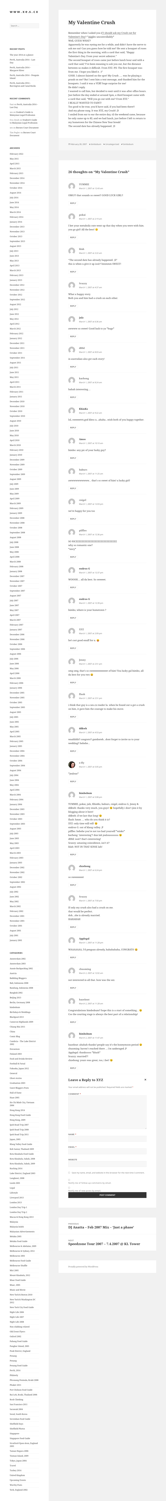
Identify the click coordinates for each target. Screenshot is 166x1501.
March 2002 (15, 906)
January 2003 (16, 862)
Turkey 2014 (15, 1470)
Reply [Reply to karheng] (73, 397)
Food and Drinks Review (21, 1058)
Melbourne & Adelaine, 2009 (23, 1246)
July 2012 (14, 309)
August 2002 (15, 887)
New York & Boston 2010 (21, 1294)
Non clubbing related (20, 1326)
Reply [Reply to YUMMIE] (73, 203)
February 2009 (16, 508)
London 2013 (16, 1202)
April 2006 (14, 673)
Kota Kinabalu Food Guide (22, 1154)
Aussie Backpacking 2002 (21, 968)
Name (72, 1134)
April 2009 (14, 498)
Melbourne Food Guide (20, 1260)
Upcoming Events (18, 1480)
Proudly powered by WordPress (83, 1266)
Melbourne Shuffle (18, 1265)
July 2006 (14, 658)
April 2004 (14, 789)
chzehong (84, 866)
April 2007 (14, 615)
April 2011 (14, 382)
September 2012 (17, 299)
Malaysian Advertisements (22, 1231)
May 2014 (14, 207)
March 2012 (15, 328)
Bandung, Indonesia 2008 (21, 988)
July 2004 (14, 775)
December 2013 (17, 226)
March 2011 (15, 387)
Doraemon (15, 1049)
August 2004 (15, 770)
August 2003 (15, 828)
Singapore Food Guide (20, 1438)
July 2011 (14, 367)
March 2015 (15, 168)
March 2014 (15, 212)
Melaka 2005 (15, 1236)
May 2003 (14, 843)
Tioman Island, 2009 (19, 1456)
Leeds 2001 (15, 1183)
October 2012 (16, 294)
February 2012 (16, 333)
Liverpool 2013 (17, 1197)
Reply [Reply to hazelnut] (73, 1022)
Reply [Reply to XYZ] (73, 648)
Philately (14, 1375)
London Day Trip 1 (18, 1207)
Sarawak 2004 (16, 1409)
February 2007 (16, 624)
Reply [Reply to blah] (73, 271)
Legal (12, 1188)
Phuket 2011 (15, 1385)
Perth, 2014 (15, 1370)
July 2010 (14, 425)
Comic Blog (15, 1036)
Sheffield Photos (17, 1428)
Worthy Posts (16, 1485)
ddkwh (83, 728)
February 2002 (16, 911)
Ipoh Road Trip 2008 (19, 1129)
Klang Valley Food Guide (21, 1144)
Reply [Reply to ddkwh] (73, 751)
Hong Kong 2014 (17, 1110)
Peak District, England (20, 1351)
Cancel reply (144, 1081)
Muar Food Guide (18, 1280)
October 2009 (16, 469)
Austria (13, 973)
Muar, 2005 (15, 1285)
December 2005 (17, 692)
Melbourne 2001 (17, 1256)
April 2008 (14, 556)
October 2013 (16, 236)
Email (72, 1147)
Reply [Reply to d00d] (73, 366)
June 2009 (14, 489)
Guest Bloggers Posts (19, 1088)
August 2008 (15, 537)
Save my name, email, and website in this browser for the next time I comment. (108, 1172)
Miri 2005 (14, 1270)
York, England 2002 (19, 1489)
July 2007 (14, 600)
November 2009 (17, 464)
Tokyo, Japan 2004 (18, 1460)
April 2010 (14, 440)
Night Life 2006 (17, 1312)
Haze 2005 (14, 1097)
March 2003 (15, 853)
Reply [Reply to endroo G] (73, 587)
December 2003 (17, 809)
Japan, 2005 (15, 1139)
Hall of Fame (15, 1092)
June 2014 (14, 202)
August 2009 (15, 479)
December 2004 (17, 751)
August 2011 (15, 362)
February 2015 (16, 173)
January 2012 (16, 338)
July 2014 (14, 197)
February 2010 (16, 450)
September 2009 (17, 474)
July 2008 (14, 542)
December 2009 (17, 459)
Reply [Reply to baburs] (73, 488)
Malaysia (14, 1222)
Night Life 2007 (17, 1317)
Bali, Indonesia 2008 (19, 983)
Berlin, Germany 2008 (20, 1002)
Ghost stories (16, 1078)
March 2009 (15, 503)
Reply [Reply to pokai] (73, 237)
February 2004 (16, 799)
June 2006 (14, 663)
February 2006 (16, 683)
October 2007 (16, 586)
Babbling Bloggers (18, 978)
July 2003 (14, 833)
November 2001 (17, 921)
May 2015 (14, 158)
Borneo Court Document (27, 127)
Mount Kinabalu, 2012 (20, 1275)
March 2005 (15, 736)
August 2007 (15, 595)
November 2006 (17, 639)
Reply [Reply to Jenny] (73, 682)
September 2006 (17, 649)
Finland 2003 (16, 1054)
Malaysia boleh (17, 1226)
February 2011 (16, 391)
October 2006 (16, 644)
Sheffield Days (16, 1423)
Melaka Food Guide (18, 1241)
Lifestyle (14, 1192)
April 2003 (14, 848)
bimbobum (15, 1007)
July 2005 (14, 717)
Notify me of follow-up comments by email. (89, 1183)
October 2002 (16, 877)
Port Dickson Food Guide (21, 1389)
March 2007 (15, 620)
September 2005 (17, 707)
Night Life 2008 (17, 1322)
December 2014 (17, 178)
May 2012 (14, 319)
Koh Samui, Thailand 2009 (22, 1149)
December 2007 (17, 576)
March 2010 (15, 445)
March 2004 (15, 794)
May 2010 (14, 435)
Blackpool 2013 (17, 1017)
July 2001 (14, 935)
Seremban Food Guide (20, 1419)
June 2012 (14, 314)
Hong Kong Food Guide (20, 1115)
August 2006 (15, 654)
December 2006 (17, 634)
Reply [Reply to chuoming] (73, 988)
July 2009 (14, 484)
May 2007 (14, 610)
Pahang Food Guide (19, 1341)
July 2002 (14, 891)
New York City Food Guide (22, 1307)
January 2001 (16, 940)
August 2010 (15, 421)
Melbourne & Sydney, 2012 (22, 1251)
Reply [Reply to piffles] (73, 557)
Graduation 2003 (17, 1083)
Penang (13, 1356)
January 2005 (16, 746)
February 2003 (16, 857)
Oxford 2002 (15, 1336)
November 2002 (17, 872)
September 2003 (17, 823)
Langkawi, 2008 (17, 1178)
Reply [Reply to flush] (73, 716)
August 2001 (15, 930)
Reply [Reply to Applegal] (73, 957)
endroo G (84, 568)
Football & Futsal (17, 1063)
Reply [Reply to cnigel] (73, 518)
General (13, 1073)
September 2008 (17, 532)
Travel (13, 1465)
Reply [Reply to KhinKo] (73, 427)
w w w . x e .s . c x (24, 11)
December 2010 (17, 401)
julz (81, 317)
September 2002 (17, 882)
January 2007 (16, 629)
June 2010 (14, 430)
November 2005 (17, 697)
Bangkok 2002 (16, 992)
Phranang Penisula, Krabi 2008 (24, 1380)
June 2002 (14, 896)
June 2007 (14, 605)
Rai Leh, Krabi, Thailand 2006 (23, 1394)
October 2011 (16, 353)
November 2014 (17, 183)
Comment (74, 1094)
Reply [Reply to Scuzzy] (73, 306)
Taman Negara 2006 (19, 1451)
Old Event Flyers (17, 1331)
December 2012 (17, 285)
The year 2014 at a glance (21, 55)
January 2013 (16, 280)
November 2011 (17, 348)
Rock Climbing (16, 1399)
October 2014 (16, 188)
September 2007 (17, 590)
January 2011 (16, 396)
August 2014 (15, 192)
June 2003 (14, 838)
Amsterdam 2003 (18, 963)
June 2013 (14, 255)
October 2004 (16, 760)
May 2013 (14, 260)
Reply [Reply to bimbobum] (73, 854)
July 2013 (14, 251)
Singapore (14, 1433)
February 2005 (16, 741)
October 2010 (16, 411)
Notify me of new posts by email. (84, 1190)
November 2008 (17, 522)
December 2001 (17, 916)
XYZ (99, 1080)
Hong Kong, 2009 (17, 1120)
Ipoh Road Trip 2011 (19, 1134)
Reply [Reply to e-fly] (73, 781)
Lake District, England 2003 (22, 1173)
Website (72, 1159)
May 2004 (14, 785)
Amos (82, 439)
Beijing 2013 (15, 997)
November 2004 (17, 756)
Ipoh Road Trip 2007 (19, 1124)
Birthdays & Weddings (20, 1012)
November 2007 (17, 581)
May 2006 (14, 668)
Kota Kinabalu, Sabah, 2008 (22, 1158)
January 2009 (16, 513)
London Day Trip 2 (18, 1212)
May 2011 (14, 377)
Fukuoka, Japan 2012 (19, 1068)
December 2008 (17, 518)
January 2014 (16, 222)
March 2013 (15, 270)
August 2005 (15, 712)
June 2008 (14, 547)
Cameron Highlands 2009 (21, 1022)
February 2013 (16, 275)
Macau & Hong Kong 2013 (22, 1217)
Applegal (84, 938)
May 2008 (14, 552)
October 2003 (16, 819)
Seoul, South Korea (18, 1414)
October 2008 (16, 527)
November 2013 (17, 231)
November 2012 (17, 289)
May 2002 (14, 901)
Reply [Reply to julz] (73, 336)
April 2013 (14, 265)
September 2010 (17, 416)
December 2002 (17, 867)
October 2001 (16, 925)
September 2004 (17, 765)
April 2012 (14, 323)
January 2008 (16, 571)
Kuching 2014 (16, 1168)
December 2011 (17, 343)
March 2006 (15, 678)
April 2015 (14, 163)
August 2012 (15, 304)
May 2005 (14, 726)
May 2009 (14, 493)
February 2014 (16, 217)
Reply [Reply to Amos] (73, 458)
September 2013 (17, 241)
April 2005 (14, 731)
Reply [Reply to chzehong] (73, 885)
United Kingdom (17, 1475)
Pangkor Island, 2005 (19, 1346)
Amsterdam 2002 (18, 958)
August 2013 (15, 246)
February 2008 (16, 566)
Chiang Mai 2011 (17, 1026)
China (12, 1031)
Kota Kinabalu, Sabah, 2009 (22, 1163)
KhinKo (83, 408)
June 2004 (14, 780)
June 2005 (14, 722)
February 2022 (16, 154)
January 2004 (16, 804)
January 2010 (16, 455)
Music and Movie (17, 1289)
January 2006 (16, 688)
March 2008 (15, 561)
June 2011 (14, 372)
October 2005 (16, 702)
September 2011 (17, 357)
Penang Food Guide (19, 1365)
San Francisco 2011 (18, 1404)
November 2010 (17, 406)
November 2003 (17, 814)
